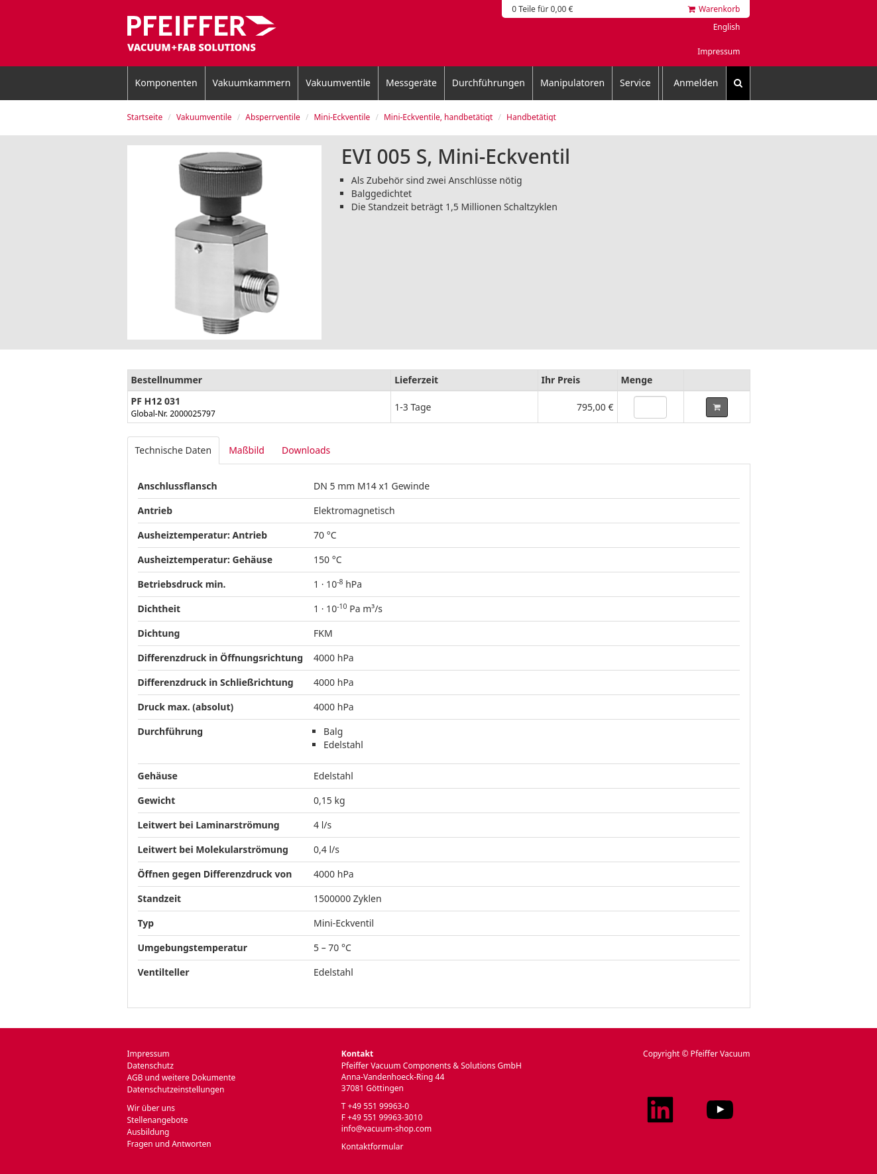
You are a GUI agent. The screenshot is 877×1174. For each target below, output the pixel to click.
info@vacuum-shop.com (386, 1128)
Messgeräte (411, 82)
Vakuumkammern (252, 82)
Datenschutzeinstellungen (176, 1089)
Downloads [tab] (306, 450)
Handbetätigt (531, 117)
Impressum (718, 51)
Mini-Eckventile (342, 117)
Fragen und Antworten (169, 1143)
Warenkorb (714, 9)
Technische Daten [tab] (173, 450)
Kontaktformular (372, 1146)
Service (635, 82)
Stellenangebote (157, 1120)
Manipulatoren (572, 82)
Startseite (145, 117)
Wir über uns (151, 1108)
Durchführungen (488, 82)
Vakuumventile (338, 82)
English (726, 27)
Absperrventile (272, 117)
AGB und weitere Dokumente (181, 1077)
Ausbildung (148, 1132)
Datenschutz (150, 1065)
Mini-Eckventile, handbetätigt (438, 117)
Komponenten (166, 82)
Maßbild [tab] (246, 450)
